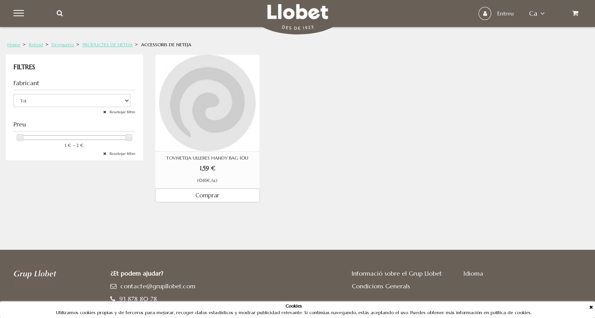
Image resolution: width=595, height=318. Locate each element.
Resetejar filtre (121, 111)
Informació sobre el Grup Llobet (397, 273)
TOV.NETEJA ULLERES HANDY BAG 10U (207, 158)
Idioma (473, 273)
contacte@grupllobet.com (158, 286)
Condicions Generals (381, 286)
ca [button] (537, 13)
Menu (20, 13)
